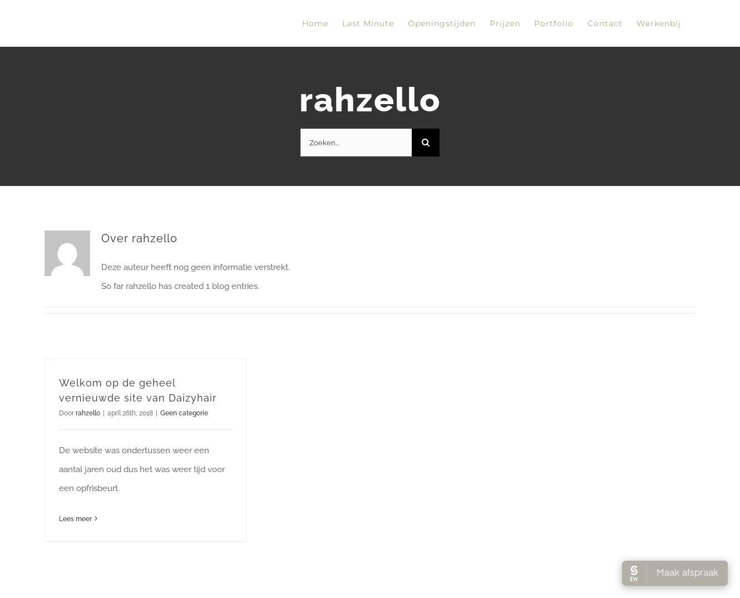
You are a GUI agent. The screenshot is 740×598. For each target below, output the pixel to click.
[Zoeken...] (356, 142)
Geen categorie (184, 413)
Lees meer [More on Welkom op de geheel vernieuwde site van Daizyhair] (75, 519)
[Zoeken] (426, 142)
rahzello (88, 413)
